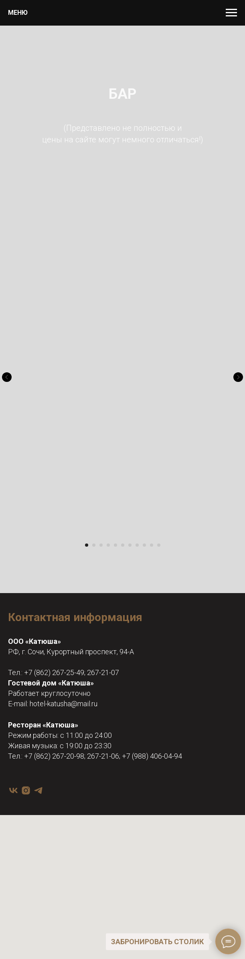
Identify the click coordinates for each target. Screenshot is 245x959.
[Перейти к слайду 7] (130, 545)
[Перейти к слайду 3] (101, 545)
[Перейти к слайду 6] (122, 545)
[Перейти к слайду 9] (144, 545)
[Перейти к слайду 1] (86, 545)
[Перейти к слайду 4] (108, 545)
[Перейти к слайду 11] (158, 545)
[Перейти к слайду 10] (151, 545)
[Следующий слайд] (238, 377)
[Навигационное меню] (231, 13)
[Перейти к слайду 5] (115, 545)
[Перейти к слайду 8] (137, 545)
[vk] (13, 790)
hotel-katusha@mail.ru (63, 703)
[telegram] (38, 790)
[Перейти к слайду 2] (93, 545)
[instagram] (26, 790)
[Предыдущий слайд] (7, 377)
